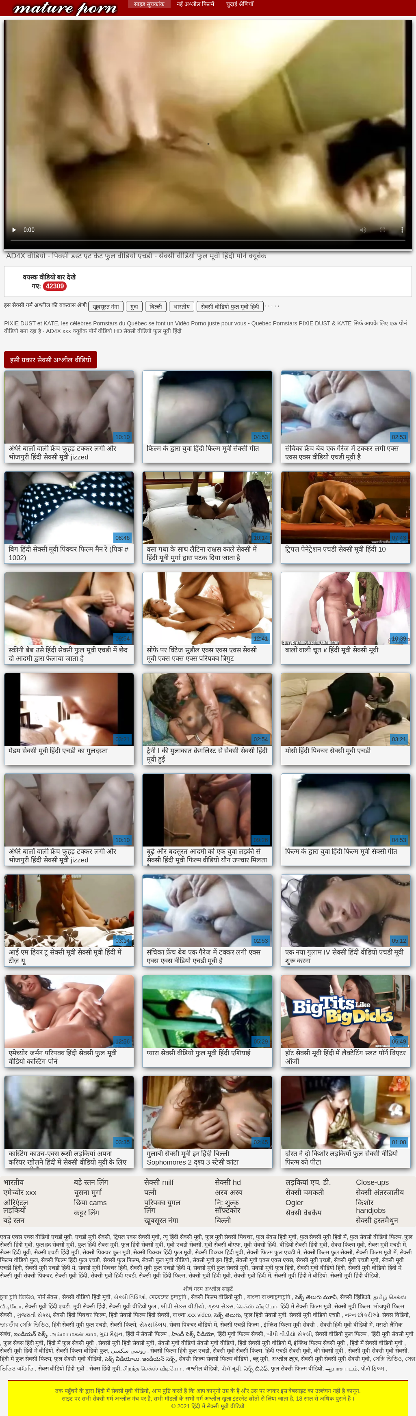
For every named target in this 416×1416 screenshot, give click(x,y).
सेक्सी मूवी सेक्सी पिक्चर (26, 1275)
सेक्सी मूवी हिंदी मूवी (209, 1275)
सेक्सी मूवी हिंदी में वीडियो (300, 1275)
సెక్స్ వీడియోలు (122, 1358)
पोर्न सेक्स (48, 1297)
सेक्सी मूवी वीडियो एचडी (315, 1315)
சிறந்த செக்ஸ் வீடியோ (153, 1368)
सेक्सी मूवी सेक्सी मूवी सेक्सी (377, 1350)
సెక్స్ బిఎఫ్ (256, 1368)
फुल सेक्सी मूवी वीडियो (78, 1358)
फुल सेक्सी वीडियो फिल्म (375, 1237)
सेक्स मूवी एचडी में (387, 1244)
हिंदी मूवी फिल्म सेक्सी (240, 1334)
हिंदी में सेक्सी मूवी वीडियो (65, 9)
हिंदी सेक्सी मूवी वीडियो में (264, 1343)
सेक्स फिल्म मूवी (348, 1244)
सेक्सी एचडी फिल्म (240, 1324)
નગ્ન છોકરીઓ (362, 1315)
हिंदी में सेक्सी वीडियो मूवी (377, 1343)
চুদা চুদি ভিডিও (17, 1297)
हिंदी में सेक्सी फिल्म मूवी (306, 1306)
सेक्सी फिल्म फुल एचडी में (273, 1252)
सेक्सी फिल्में (123, 1324)
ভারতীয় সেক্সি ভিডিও (24, 1324)
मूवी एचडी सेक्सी (184, 1244)
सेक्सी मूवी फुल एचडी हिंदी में (160, 1267)
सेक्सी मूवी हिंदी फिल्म (162, 1275)
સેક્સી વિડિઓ (130, 1297)
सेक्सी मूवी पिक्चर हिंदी (102, 1267)
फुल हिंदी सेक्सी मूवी (142, 1244)
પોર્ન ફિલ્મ (373, 1368)
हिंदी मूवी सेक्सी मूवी (392, 1334)
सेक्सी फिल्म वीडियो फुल (82, 1350)
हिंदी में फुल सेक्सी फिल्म (25, 1358)
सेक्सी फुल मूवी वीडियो (165, 1260)
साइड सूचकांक (149, 4)
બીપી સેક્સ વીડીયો (182, 1306)
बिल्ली (156, 306)
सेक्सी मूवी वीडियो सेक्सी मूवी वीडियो (196, 1343)
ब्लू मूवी (260, 1358)
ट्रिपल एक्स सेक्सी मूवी (136, 1237)
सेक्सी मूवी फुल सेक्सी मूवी (221, 1267)
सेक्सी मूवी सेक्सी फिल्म (237, 1350)
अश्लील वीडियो (202, 1368)
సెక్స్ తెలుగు (227, 1315)
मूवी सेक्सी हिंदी (260, 1244)
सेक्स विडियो (395, 1315)
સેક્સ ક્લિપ (153, 1324)
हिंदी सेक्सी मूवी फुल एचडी (79, 1324)
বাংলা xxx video (192, 1315)
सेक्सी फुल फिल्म (121, 1260)
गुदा (134, 306)
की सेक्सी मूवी (329, 1350)
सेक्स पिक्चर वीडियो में (193, 1324)
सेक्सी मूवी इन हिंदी (213, 1260)
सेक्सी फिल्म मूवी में (376, 1252)
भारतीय (181, 306)
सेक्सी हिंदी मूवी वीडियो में (346, 1324)
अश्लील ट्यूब (284, 1358)
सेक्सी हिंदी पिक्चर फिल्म (79, 1315)
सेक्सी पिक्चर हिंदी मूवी (219, 1252)
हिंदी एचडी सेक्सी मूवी (288, 1350)
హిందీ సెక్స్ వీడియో (192, 1334)
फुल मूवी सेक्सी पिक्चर (229, 1237)
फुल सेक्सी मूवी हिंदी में (323, 1237)
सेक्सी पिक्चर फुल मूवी (106, 1252)
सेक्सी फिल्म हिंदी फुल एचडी (70, 1260)
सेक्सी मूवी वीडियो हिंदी (321, 1267)
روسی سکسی (129, 1350)
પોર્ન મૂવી (231, 1368)
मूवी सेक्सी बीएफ (222, 1244)
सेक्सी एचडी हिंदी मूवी (57, 1252)
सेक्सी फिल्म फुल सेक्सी (328, 1252)
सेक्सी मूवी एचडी (313, 1260)
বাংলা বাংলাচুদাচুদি (269, 1297)
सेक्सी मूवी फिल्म (352, 1306)
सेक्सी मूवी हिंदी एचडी (113, 1275)
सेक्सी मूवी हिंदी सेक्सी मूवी (126, 1343)
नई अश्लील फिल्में (195, 4)
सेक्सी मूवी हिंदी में (252, 1275)
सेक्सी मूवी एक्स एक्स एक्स (264, 1260)
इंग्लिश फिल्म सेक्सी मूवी (320, 1343)
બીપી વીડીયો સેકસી (289, 1334)
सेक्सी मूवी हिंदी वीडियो (354, 1275)
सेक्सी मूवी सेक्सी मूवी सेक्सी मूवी (335, 1358)
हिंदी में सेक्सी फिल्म (147, 1334)
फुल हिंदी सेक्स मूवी (98, 1244)
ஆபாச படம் (341, 1368)
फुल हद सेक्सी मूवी (55, 1244)
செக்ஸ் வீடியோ (256, 1306)
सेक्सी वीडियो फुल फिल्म (341, 1334)
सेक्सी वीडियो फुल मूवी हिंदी (230, 306)
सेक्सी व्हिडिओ (355, 1297)
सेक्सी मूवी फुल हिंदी (272, 1267)
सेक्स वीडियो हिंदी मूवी (62, 1368)
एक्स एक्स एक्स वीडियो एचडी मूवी (36, 1237)
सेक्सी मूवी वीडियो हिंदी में (374, 1267)
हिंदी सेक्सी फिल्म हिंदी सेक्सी (139, 1315)
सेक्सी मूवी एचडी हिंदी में (50, 1267)
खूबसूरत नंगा (106, 306)
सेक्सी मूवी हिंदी (71, 1275)
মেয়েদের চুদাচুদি (168, 1297)
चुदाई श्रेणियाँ (240, 4)
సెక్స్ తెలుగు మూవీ (316, 1297)
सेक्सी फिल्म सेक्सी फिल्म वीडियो (214, 1358)
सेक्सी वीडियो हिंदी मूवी (86, 1297)
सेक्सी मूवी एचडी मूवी (356, 1260)
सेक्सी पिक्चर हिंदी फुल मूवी (162, 1252)
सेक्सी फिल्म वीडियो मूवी (217, 1297)
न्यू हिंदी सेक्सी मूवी (182, 1237)
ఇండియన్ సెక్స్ (30, 1334)
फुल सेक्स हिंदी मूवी (276, 1237)
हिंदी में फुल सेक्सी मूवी (71, 1343)
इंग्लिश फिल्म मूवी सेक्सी (290, 1324)
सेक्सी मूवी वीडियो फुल (133, 1306)
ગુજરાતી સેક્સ (33, 1315)
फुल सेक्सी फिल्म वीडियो (297, 1368)
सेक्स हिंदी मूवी (15, 1252)
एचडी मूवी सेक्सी (92, 1237)
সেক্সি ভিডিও (387, 1358)
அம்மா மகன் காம (73, 1334)
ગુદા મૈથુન (111, 1334)
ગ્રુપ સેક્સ (221, 1306)
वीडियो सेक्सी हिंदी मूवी (304, 1244)
